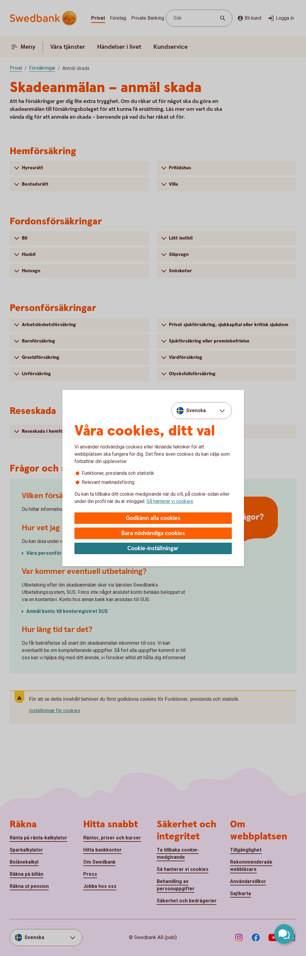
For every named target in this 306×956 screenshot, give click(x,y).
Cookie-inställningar (153, 548)
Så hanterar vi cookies (169, 501)
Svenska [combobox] (196, 410)
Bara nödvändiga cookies (153, 533)
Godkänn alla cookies (153, 518)
